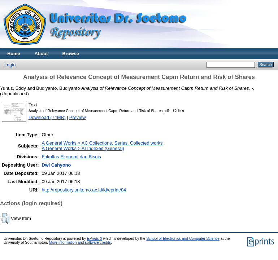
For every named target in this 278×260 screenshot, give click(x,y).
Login (10, 64)
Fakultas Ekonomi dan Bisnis (71, 156)
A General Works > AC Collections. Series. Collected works (102, 143)
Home (13, 53)
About (41, 53)
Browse (70, 53)
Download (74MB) (47, 117)
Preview (77, 117)
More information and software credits (80, 242)
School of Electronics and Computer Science (183, 239)
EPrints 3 (94, 239)
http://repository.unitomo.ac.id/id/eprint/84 (84, 190)
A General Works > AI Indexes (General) (83, 148)
